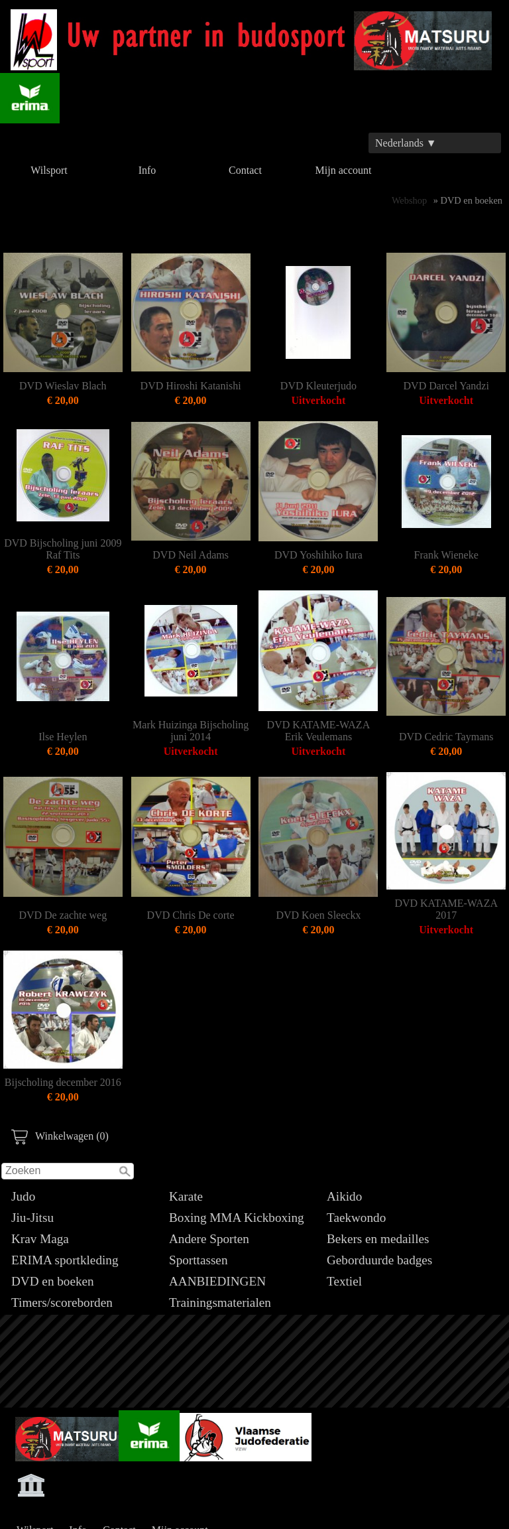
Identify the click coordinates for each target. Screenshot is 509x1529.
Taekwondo (356, 1218)
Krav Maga (40, 1239)
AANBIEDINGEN (217, 1281)
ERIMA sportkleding (65, 1260)
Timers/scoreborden (62, 1302)
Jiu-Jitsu (32, 1218)
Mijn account (343, 170)
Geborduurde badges (379, 1260)
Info (147, 170)
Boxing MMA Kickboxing (236, 1218)
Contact (245, 170)
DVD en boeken (52, 1281)
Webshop (409, 200)
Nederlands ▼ (406, 143)
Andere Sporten (209, 1239)
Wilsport (48, 170)
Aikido (344, 1196)
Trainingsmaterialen (220, 1302)
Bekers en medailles (378, 1239)
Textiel (344, 1281)
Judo (23, 1196)
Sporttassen (198, 1260)
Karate (186, 1196)
